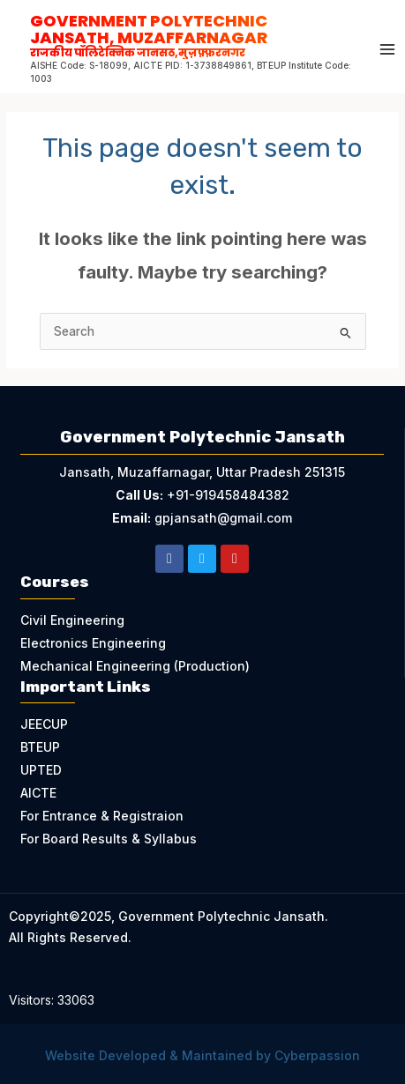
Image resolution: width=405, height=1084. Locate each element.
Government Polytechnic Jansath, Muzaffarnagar (191, 34)
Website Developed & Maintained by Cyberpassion (202, 1055)
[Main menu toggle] (388, 50)
